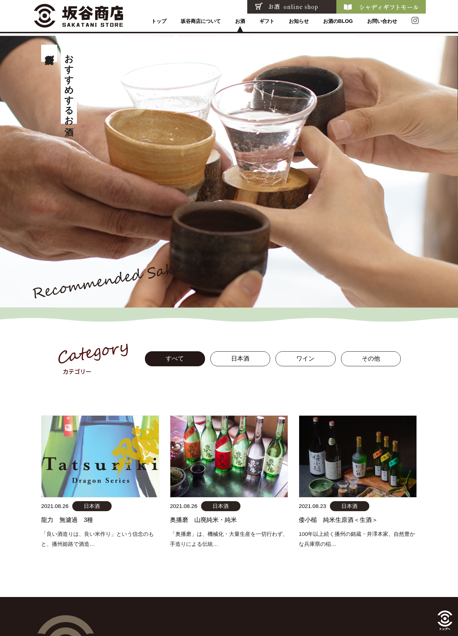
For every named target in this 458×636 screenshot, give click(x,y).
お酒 (240, 23)
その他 (371, 358)
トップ (158, 23)
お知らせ (298, 23)
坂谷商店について (200, 23)
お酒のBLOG (338, 23)
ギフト (266, 23)
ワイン (305, 358)
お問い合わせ (382, 23)
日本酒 (240, 358)
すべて (175, 358)
